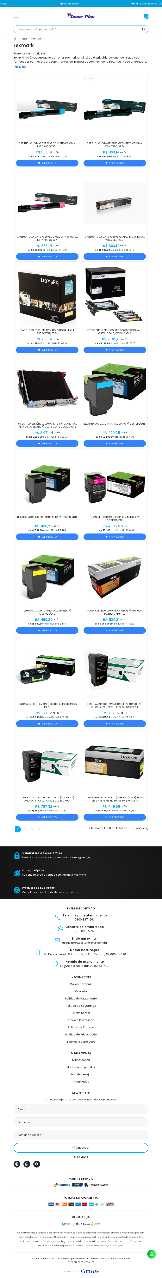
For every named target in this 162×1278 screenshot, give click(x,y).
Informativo (81, 1082)
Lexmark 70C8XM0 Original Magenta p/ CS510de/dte (114, 518)
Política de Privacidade (81, 1034)
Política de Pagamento (81, 998)
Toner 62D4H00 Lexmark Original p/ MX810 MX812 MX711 (47, 705)
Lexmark (36, 38)
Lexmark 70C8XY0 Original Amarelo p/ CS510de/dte (47, 612)
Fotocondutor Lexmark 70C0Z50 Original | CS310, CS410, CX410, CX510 (114, 331)
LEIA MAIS (20, 67)
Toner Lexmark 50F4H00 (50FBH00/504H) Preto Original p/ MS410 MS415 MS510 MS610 (114, 799)
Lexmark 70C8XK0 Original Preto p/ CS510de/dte (47, 517)
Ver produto (47, 163)
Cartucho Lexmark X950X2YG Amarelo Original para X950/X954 (115, 238)
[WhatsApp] (26, 1164)
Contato (81, 991)
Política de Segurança (81, 1006)
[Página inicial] (81, 16)
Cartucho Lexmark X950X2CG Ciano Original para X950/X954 (47, 145)
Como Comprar (81, 984)
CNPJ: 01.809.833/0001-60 (81, 1262)
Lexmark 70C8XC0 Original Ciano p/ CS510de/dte (114, 423)
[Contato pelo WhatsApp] (151, 1254)
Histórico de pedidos (81, 1067)
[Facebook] (36, 1164)
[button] (16, 17)
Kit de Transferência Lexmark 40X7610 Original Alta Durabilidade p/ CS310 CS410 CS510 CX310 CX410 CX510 (47, 427)
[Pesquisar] (143, 29)
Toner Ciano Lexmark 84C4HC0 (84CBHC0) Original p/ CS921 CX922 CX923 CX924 (47, 799)
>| (60, 829)
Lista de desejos (81, 1074)
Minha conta (81, 1060)
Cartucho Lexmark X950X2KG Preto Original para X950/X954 (115, 145)
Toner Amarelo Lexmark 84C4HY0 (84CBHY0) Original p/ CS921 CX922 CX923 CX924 (115, 705)
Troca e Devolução (81, 1020)
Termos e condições (81, 1042)
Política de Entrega (81, 1027)
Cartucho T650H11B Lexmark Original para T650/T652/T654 (47, 331)
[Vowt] (81, 1270)
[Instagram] (17, 1164)
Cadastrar (81, 1148)
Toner (23, 38)
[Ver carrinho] (145, 16)
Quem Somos (81, 1013)
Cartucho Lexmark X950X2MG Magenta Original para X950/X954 (47, 238)
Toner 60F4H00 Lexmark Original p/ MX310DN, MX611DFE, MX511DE (114, 612)
